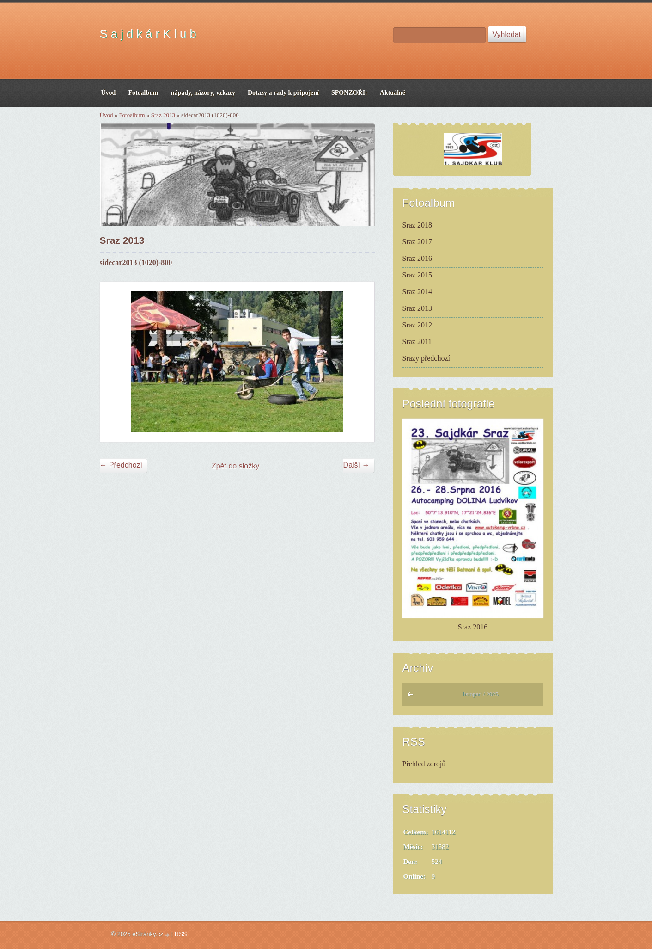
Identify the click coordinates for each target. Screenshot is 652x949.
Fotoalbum (132, 114)
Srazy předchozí (426, 358)
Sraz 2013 (163, 114)
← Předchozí (121, 465)
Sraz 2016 (417, 258)
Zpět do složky (235, 466)
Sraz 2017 (417, 242)
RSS (181, 934)
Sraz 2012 (417, 325)
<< (412, 696)
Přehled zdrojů (424, 764)
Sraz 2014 (417, 292)
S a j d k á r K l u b (148, 33)
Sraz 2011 (417, 341)
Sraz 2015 (417, 275)
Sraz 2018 (417, 225)
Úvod (106, 114)
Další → (356, 465)
